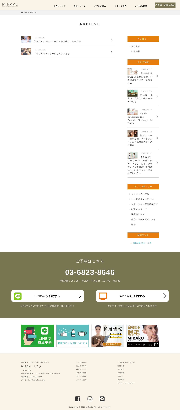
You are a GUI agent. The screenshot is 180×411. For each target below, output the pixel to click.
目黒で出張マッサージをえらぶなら (52, 54)
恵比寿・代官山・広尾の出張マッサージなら (140, 98)
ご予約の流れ (102, 6)
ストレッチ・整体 (140, 194)
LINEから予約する (38, 296)
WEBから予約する (122, 296)
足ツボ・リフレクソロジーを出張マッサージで (57, 41)
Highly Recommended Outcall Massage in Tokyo (140, 118)
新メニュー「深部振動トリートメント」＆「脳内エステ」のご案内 (140, 140)
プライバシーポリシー (126, 384)
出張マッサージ (139, 209)
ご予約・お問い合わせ (166, 5)
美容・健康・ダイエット (143, 219)
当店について (64, 6)
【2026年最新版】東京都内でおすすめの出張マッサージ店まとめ (140, 78)
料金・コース (83, 6)
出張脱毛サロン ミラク (142, 243)
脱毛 (133, 224)
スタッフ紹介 (122, 6)
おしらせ (135, 46)
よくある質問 (142, 6)
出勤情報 (135, 51)
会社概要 (121, 380)
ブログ (120, 377)
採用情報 (121, 367)
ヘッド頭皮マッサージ (142, 199)
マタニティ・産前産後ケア (144, 204)
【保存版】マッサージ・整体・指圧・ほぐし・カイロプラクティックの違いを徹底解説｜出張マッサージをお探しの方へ (140, 165)
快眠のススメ (138, 214)
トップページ (81, 363)
